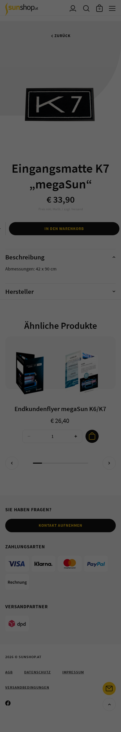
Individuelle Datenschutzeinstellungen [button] (60, 115)
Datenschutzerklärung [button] (60, 139)
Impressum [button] (60, 149)
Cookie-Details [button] (60, 129)
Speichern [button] (60, 81)
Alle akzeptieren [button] (60, 65)
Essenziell (59, 49)
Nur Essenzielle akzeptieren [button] (60, 96)
